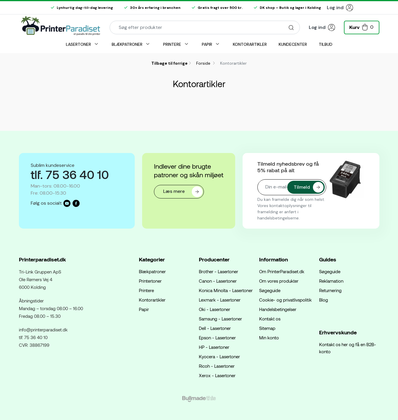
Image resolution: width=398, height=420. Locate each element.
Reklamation (331, 281)
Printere (146, 290)
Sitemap (267, 328)
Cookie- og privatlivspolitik (285, 299)
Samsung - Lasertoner (220, 318)
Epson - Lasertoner (217, 337)
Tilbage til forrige (169, 63)
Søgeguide (269, 290)
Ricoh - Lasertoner (217, 366)
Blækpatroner (152, 271)
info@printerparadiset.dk (43, 329)
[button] (362, 26)
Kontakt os (269, 318)
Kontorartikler (152, 299)
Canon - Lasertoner (218, 281)
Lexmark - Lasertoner (220, 299)
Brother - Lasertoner (218, 271)
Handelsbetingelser (277, 309)
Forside (204, 63)
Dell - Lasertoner (215, 328)
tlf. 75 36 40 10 (33, 337)
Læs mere (182, 191)
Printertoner (150, 281)
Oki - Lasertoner (214, 309)
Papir (144, 309)
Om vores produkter (278, 281)
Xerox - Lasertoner (217, 375)
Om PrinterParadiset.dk (281, 271)
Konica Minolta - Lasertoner (226, 290)
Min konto (269, 337)
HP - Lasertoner (214, 347)
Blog (323, 299)
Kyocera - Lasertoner (219, 356)
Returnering (330, 290)
